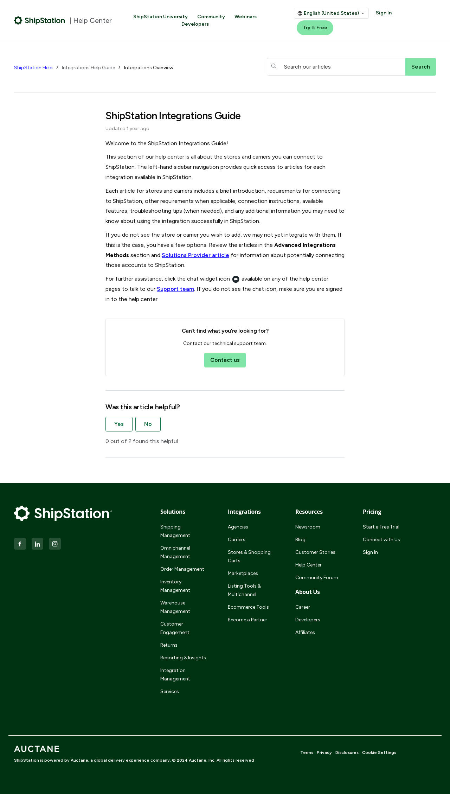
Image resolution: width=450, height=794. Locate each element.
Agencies (238, 527)
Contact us (225, 360)
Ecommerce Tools (248, 607)
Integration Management (175, 674)
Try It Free (315, 28)
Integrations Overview (148, 68)
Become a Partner (247, 620)
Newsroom (307, 527)
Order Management (182, 569)
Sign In (384, 13)
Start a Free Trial (381, 527)
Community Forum (316, 578)
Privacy (324, 752)
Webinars (245, 17)
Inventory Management (175, 586)
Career (302, 607)
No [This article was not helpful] (148, 424)
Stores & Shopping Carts (249, 556)
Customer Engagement (174, 628)
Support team (175, 289)
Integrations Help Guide (88, 68)
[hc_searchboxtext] (336, 67)
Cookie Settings (379, 752)
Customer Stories (315, 552)
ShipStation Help (33, 68)
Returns (169, 645)
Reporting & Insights (183, 658)
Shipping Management (175, 531)
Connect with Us (381, 540)
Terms (306, 752)
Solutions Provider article (195, 255)
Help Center (308, 565)
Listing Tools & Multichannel (244, 590)
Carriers (236, 540)
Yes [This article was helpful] (119, 424)
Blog (300, 540)
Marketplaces (243, 573)
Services (169, 691)
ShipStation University (160, 17)
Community (211, 17)
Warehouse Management (175, 607)
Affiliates (305, 632)
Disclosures (347, 752)
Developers (195, 24)
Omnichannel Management (175, 552)
